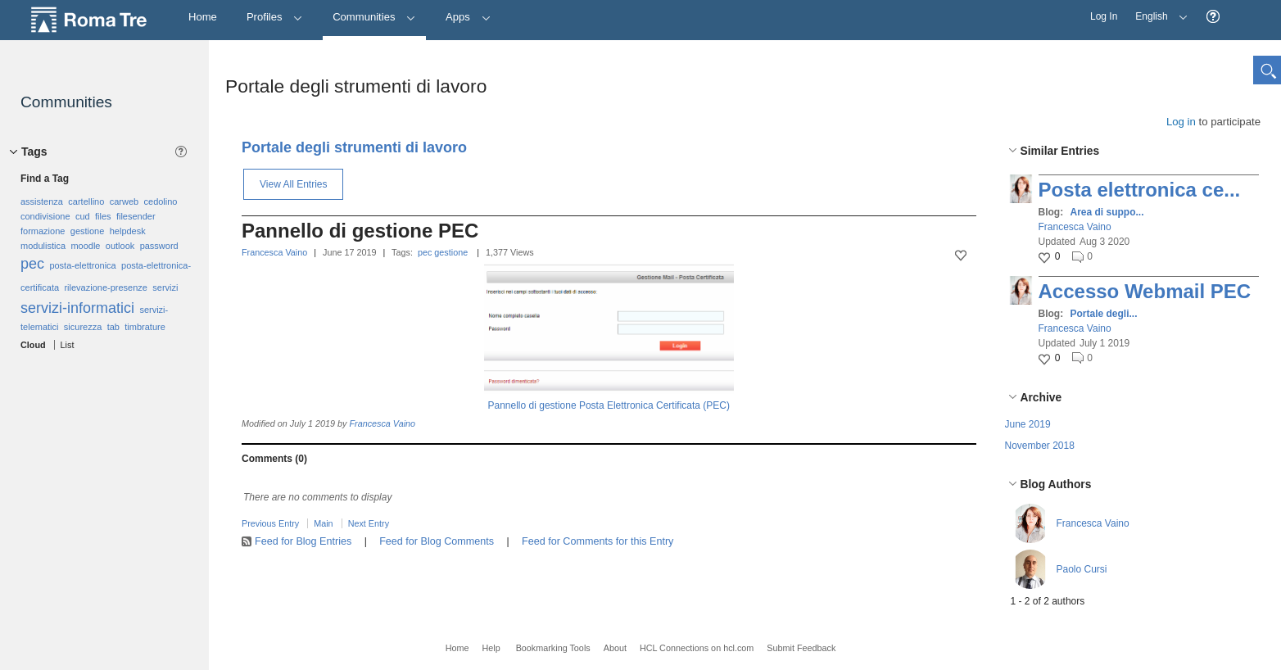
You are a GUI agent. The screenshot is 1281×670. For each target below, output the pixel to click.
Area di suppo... (1107, 212)
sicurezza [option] (83, 327)
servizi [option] (165, 287)
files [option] (103, 216)
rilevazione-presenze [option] (105, 287)
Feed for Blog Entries (303, 541)
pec (425, 252)
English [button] (1157, 11)
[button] (1213, 17)
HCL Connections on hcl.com (697, 648)
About (615, 648)
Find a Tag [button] (44, 178)
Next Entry (368, 523)
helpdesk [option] (128, 231)
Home (457, 648)
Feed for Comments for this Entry (597, 541)
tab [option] (113, 327)
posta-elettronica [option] (82, 265)
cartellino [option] (86, 201)
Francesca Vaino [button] (1075, 227)
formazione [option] (42, 231)
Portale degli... (1104, 313)
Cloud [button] (33, 345)
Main (323, 523)
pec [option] (32, 264)
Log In (1103, 16)
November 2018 (1040, 445)
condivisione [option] (45, 216)
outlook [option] (120, 246)
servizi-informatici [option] (77, 308)
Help (491, 648)
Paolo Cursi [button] (1082, 569)
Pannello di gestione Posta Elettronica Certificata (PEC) (609, 405)
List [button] (68, 345)
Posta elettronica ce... (1140, 190)
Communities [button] (374, 17)
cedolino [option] (161, 201)
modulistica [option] (43, 246)
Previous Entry (270, 523)
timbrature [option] (144, 327)
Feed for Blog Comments (436, 541)
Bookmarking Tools (553, 648)
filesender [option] (136, 216)
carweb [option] (124, 201)
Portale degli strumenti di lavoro (354, 147)
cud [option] (82, 216)
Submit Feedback (801, 648)
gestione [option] (87, 231)
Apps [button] (468, 17)
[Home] (203, 17)
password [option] (159, 246)
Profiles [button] (275, 17)
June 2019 (1028, 424)
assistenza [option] (41, 201)
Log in (1181, 121)
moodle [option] (85, 246)
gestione (451, 252)
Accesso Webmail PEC (1145, 291)
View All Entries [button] (293, 184)
